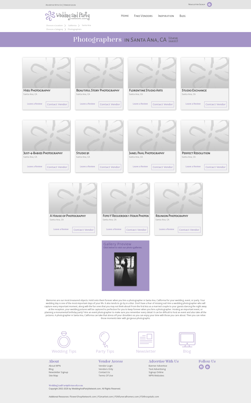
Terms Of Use (106, 375)
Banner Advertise (158, 365)
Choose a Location (54, 25)
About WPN (55, 365)
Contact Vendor (57, 104)
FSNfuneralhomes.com (127, 396)
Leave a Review (34, 103)
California (72, 25)
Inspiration (166, 16)
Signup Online (156, 372)
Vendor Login (70, 5)
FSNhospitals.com (149, 396)
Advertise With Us (54, 5)
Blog (183, 16)
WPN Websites (156, 375)
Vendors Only (106, 369)
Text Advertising (157, 369)
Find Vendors (143, 16)
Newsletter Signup (196, 4)
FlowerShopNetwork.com (83, 396)
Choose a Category (54, 29)
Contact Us (104, 372)
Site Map (53, 375)
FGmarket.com (105, 396)
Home (125, 15)
